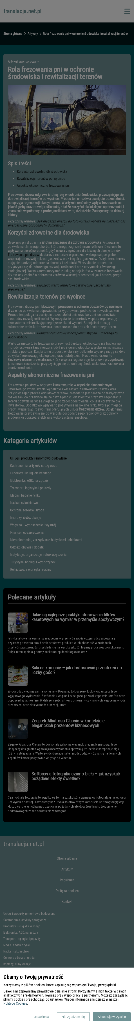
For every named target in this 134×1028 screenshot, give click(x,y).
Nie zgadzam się (73, 1017)
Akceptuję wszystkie (112, 1017)
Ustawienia (41, 1017)
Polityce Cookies (15, 1003)
